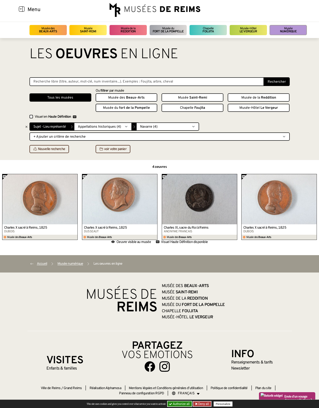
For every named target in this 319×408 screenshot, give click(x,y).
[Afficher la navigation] (22, 10)
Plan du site (263, 388)
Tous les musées (60, 98)
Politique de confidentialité (229, 388)
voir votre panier (113, 149)
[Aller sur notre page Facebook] (150, 366)
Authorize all (180, 404)
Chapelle (208, 30)
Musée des (48, 30)
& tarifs (252, 362)
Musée (88, 30)
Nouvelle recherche (49, 149)
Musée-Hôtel (248, 30)
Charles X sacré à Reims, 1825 (25, 228)
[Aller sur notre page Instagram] (164, 366)
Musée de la (128, 30)
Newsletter (240, 368)
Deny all (203, 404)
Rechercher (277, 82)
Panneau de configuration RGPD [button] (141, 393)
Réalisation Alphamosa (105, 388)
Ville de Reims (51, 388)
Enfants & (61, 368)
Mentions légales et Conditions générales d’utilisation (166, 388)
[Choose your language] (186, 393)
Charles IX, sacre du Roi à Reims (186, 228)
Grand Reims (73, 388)
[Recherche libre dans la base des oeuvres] (146, 81)
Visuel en (55, 117)
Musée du (168, 30)
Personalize (223, 404)
